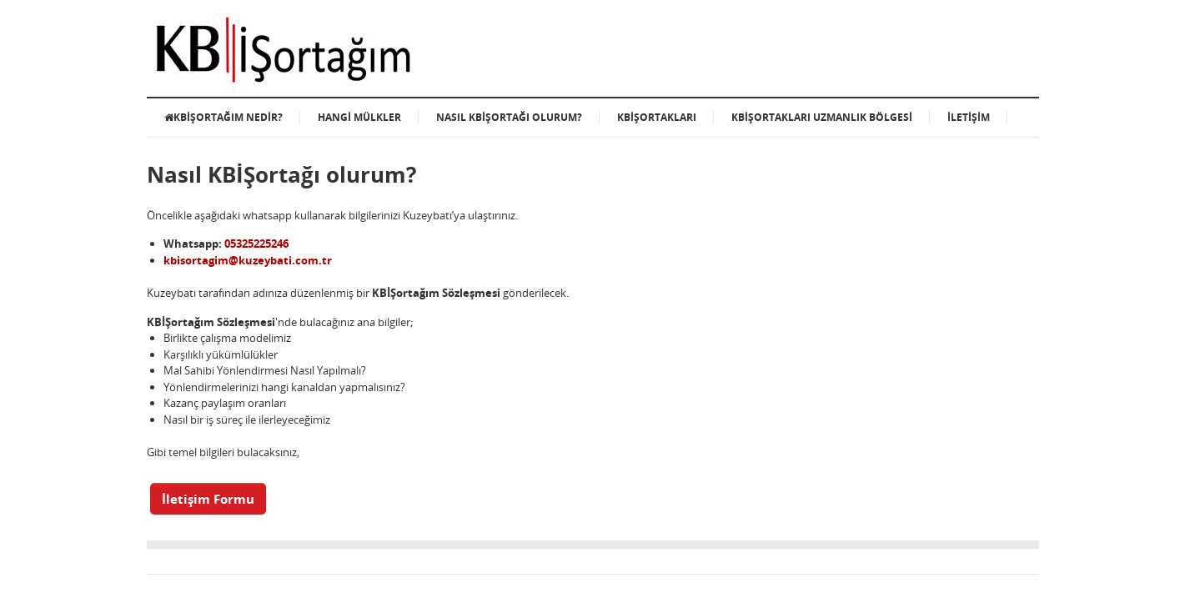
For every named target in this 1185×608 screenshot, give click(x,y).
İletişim (968, 117)
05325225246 (256, 243)
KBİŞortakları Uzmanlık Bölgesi (821, 117)
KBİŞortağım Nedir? (223, 117)
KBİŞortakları (656, 117)
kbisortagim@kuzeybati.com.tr (247, 260)
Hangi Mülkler (359, 117)
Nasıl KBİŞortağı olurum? (509, 117)
